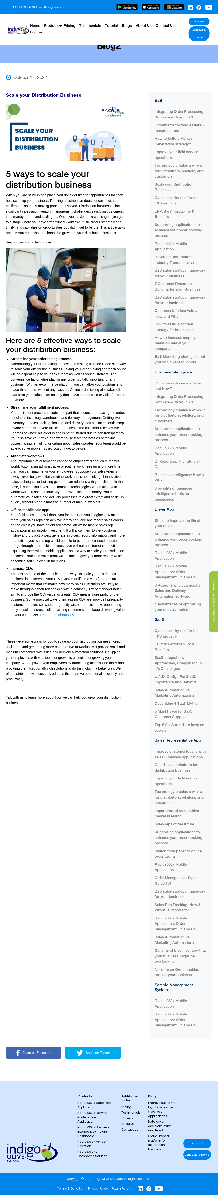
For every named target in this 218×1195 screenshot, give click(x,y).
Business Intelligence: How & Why (179, 477)
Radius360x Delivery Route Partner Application (92, 1117)
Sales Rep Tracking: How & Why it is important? (178, 907)
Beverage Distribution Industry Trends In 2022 (174, 259)
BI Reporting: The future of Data (177, 464)
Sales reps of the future (175, 824)
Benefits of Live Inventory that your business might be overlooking (180, 955)
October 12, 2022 (26, 77)
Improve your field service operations (176, 154)
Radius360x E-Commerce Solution (92, 1154)
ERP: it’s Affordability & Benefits (174, 214)
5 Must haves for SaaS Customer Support (174, 714)
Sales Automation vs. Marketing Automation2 (174, 692)
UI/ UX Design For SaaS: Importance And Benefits (176, 679)
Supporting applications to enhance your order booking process (178, 229)
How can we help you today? (214, 601)
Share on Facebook (34, 1052)
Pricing (68, 21)
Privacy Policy (98, 1188)
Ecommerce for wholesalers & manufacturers (180, 127)
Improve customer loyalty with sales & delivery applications (180, 754)
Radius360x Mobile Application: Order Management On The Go (175, 571)
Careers (127, 1118)
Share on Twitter (94, 1052)
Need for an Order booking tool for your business (177, 972)
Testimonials (89, 21)
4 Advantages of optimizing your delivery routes (178, 606)
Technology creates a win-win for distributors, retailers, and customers (180, 170)
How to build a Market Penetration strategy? (173, 141)
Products (51, 21)
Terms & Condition (71, 1188)
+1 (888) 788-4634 (23, 7)
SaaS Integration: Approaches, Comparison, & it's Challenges (178, 662)
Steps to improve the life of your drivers (177, 523)
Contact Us (161, 21)
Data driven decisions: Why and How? (178, 386)
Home (35, 21)
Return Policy (120, 1188)
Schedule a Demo (196, 29)
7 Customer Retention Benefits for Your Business (178, 286)
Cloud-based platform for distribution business (176, 767)
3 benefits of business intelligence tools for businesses (173, 493)
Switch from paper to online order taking (178, 853)
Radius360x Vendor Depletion (92, 1144)
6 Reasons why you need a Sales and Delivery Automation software (177, 590)
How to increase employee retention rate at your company (177, 342)
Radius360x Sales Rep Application (94, 1105)
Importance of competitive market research (177, 813)
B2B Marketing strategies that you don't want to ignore (180, 359)
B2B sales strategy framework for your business (180, 273)
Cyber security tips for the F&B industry (176, 200)
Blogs (124, 21)
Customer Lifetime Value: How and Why (176, 313)
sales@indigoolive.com (52, 7)
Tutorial (109, 21)
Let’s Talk (196, 21)
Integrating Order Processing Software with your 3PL (179, 114)
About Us (141, 21)
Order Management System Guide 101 (178, 880)
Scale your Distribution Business (174, 187)
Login (35, 28)
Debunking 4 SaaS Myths (176, 703)
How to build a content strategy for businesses (174, 326)
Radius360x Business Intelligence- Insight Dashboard (93, 1131)
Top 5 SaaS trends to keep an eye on (179, 727)
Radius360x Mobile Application (171, 246)
